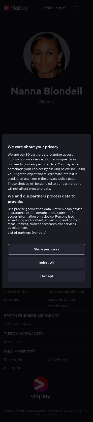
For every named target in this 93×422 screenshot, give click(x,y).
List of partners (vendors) (27, 232)
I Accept (46, 276)
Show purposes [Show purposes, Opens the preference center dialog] (46, 249)
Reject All (46, 263)
